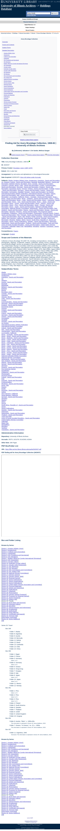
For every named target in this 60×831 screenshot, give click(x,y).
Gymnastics (13, 192)
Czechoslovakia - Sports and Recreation (14, 302)
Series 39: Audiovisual (9, 611)
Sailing (3, 218)
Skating (18, 220)
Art (2, 182)
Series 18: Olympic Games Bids (12, 576)
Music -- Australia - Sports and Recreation (38, 197)
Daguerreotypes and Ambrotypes (12, 115)
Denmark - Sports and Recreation (28, 187)
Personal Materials (8, 93)
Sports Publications (8, 89)
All (2, 621)
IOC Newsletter (7, 65)
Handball (21, 192)
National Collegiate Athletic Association (14, 356)
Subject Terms (6, 47)
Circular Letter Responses (10, 70)
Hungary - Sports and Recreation (35, 192)
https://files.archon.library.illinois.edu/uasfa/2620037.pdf (23, 449)
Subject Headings (30, 27)
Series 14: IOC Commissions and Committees (17, 570)
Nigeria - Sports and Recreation (33, 210)
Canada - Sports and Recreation (42, 184)
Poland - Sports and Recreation (11, 377)
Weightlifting (28, 226)
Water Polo (20, 226)
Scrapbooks (7, 117)
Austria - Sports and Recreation (20, 182)
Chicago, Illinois (14, 185)
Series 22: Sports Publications (11, 583)
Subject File (7, 107)
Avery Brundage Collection (44, 33)
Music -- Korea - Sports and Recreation (22, 203)
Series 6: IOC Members (9, 557)
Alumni (33, 33)
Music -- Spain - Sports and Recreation (21, 207)
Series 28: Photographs (9, 593)
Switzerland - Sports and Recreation (13, 223)
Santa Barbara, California (32, 218)
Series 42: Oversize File (9, 616)
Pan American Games (45, 211)
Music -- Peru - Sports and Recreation (21, 205)
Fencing (24, 189)
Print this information (52, 155)
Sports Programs (8, 105)
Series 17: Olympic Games (10, 575)
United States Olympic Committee (12, 420)
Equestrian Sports (15, 189)
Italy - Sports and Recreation (26, 195)
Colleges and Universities (10, 56)
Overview (5, 42)
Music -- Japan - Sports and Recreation (14, 346)
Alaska (10, 180)
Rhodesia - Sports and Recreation (12, 384)
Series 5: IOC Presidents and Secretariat (15, 555)
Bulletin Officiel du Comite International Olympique (16, 63)
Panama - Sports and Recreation (26, 211)
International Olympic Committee (39, 193)
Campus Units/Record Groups (30, 19)
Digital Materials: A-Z (30, 24)
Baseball (34, 182)
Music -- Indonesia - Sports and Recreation (15, 343)
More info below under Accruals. (30, 177)
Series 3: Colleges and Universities (13, 552)
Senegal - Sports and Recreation (12, 397)
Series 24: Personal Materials (11, 586)
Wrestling (36, 226)
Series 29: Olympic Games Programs (14, 594)
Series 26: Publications (9, 589)
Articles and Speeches (9, 95)
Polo (18, 215)
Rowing (28, 216)
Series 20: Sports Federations (11, 580)
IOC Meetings (7, 72)
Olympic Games (8, 81)
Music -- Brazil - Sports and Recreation (13, 336)
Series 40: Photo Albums (10, 612)
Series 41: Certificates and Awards (13, 614)
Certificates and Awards (9, 122)
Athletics (7, 182)
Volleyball (12, 226)
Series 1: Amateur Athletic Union (12, 548)
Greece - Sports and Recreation (11, 316)
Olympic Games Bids (9, 82)
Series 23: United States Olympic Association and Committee (21, 584)
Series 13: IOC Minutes (9, 568)
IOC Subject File (8, 77)
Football (51, 189)
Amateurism (7, 55)
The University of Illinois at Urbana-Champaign (34, 828)
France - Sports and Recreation (11, 313)
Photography (38, 213)
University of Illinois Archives (18, 5)
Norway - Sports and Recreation (11, 364)
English (12, 234)
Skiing (24, 220)
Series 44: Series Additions (10, 619)
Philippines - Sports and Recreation (21, 213)
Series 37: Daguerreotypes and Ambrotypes (16, 607)
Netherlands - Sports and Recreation (42, 208)
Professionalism (48, 215)
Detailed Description (8, 50)
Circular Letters (7, 67)
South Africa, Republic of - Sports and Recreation (17, 405)
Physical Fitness (48, 213)
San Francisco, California (15, 218)
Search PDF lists (31, 15)
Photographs (7, 100)
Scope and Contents (8, 44)
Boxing (17, 184)
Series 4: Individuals (8, 553)
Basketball (41, 182)
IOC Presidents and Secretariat (11, 60)
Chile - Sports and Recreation (29, 185)
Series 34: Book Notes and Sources (13, 602)
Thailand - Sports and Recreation (36, 223)
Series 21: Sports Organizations (12, 581)
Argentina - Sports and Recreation (49, 180)
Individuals (6, 58)
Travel (5, 109)
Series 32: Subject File (9, 599)
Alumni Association (25, 33)
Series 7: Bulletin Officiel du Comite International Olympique (21, 558)
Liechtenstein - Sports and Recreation (13, 331)
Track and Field (53, 223)
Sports (11, 221)
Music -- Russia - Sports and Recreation (14, 352)
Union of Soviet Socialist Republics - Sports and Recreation (20, 225)
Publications (7, 96)
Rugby (33, 216)
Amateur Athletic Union (9, 53)
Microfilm (6, 114)
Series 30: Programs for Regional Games (15, 596)
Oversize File (7, 124)
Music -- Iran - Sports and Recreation (24, 202)
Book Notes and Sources (10, 110)
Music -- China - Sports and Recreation (14, 339)
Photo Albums (7, 121)
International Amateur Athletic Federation (14, 193)
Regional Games (8, 84)
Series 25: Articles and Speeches (12, 588)
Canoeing (4, 185)
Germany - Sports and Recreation (28, 190)
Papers (16, 231)
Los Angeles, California (16, 197)
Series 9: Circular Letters (10, 562)
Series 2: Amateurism (9, 550)
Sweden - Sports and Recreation (38, 221)
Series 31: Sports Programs (11, 598)
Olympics (12, 211)
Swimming (53, 221)
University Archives (6, 33)
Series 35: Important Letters (11, 604)
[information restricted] (9, 617)
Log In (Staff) (30, 817)
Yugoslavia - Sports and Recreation (12, 429)
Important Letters (8, 112)
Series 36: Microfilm (8, 606)
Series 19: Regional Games (11, 578)
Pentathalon (5, 213)
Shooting (12, 220)
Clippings (6, 98)
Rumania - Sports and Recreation (47, 216)
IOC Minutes (7, 74)
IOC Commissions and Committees (12, 75)
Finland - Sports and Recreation (38, 189)
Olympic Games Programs (10, 102)
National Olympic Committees (11, 79)
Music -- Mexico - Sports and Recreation (14, 349)
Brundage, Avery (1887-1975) (23, 168)
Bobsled (12, 184)
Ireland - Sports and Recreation (11, 328)
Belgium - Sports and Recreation (11, 287)
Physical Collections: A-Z (29, 22)
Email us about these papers (29, 140)
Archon (28, 827)
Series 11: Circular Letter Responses (14, 565)
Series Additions (8, 128)
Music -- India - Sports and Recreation (29, 200)
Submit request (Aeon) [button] (17, 155)
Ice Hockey (50, 192)
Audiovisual (6, 119)
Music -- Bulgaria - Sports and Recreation (35, 198)
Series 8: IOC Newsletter (10, 560)
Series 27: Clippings (8, 591)
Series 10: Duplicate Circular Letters (13, 563)
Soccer (28, 220)
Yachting (42, 226)
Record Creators (30, 30)
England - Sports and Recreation (12, 305)
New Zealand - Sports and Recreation (13, 361)
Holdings (15, 33)
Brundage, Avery (26, 184)
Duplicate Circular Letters (10, 68)
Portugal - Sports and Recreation (31, 215)
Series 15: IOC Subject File (10, 571)
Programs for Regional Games (11, 103)
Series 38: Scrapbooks (9, 609)
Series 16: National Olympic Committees (15, 573)
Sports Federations (8, 86)
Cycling (42, 185)
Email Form (33, 822)
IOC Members (7, 61)
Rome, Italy (21, 216)
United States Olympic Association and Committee (16, 91)
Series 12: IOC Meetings (10, 566)
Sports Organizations (9, 88)
